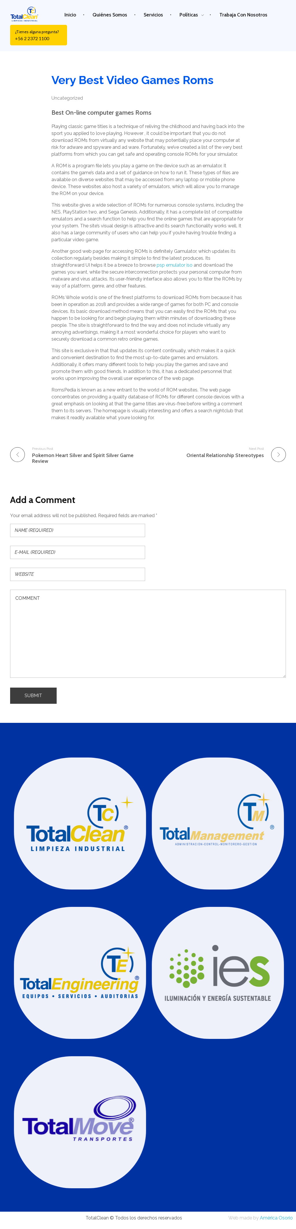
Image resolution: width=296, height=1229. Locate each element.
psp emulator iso (175, 265)
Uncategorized (67, 98)
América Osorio (276, 1218)
